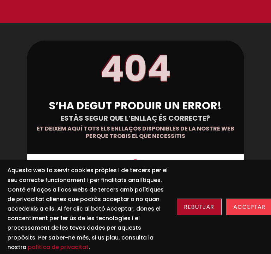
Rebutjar (199, 207)
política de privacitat (58, 247)
